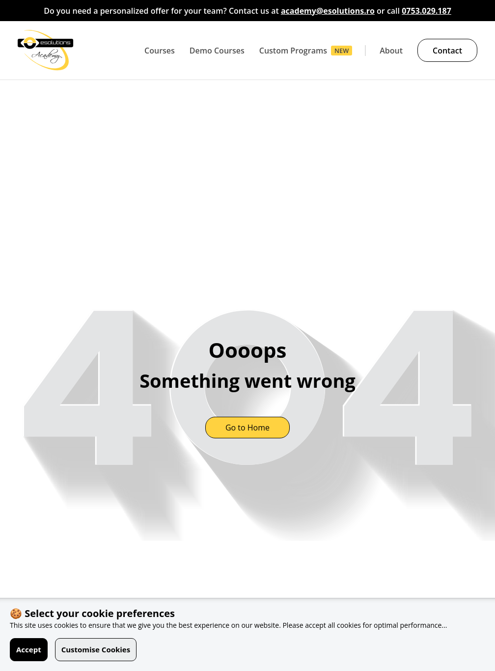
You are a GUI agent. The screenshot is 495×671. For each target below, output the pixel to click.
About (391, 50)
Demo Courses (217, 50)
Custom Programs (293, 50)
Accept (28, 649)
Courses (159, 50)
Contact (447, 50)
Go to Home (247, 427)
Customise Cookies (96, 649)
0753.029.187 (426, 10)
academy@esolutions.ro (328, 10)
